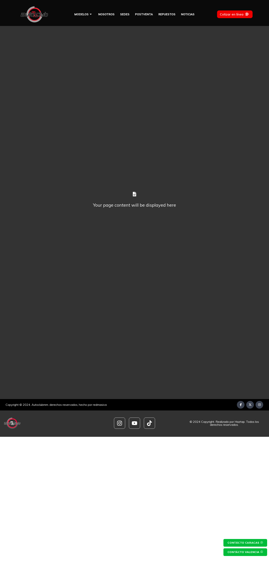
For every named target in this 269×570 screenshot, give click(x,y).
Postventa (144, 14)
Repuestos (166, 14)
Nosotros (106, 14)
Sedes (124, 14)
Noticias (187, 14)
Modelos (83, 14)
